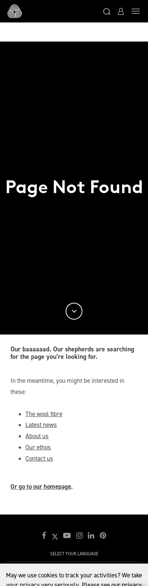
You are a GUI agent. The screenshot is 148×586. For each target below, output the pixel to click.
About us (37, 436)
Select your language (74, 554)
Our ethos (38, 447)
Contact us (39, 458)
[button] (107, 11)
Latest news (41, 425)
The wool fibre (43, 414)
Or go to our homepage (40, 486)
